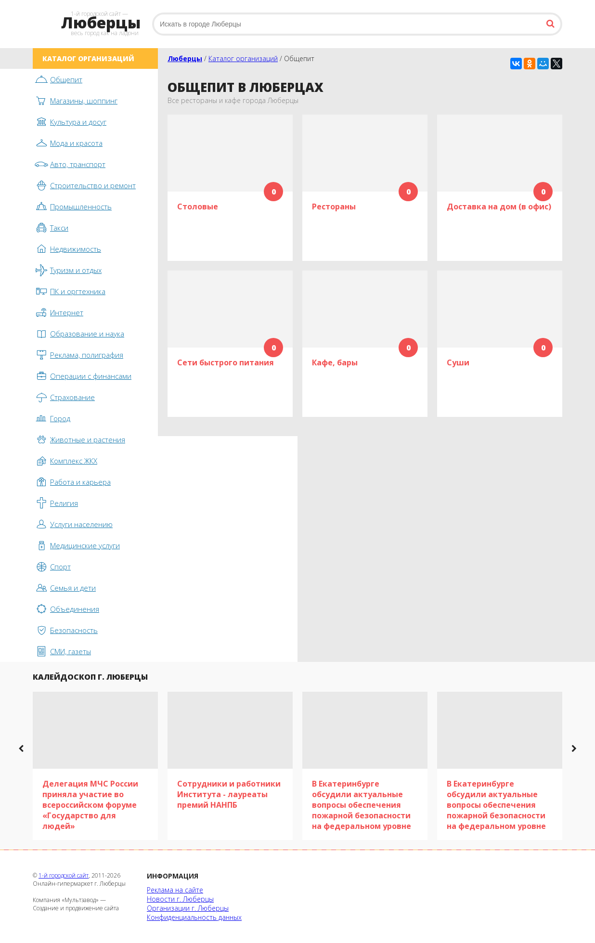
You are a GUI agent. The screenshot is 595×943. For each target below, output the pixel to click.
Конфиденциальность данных (194, 917)
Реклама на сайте (175, 889)
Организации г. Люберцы (188, 908)
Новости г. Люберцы (180, 899)
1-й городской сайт (64, 875)
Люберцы (185, 58)
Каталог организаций (243, 58)
